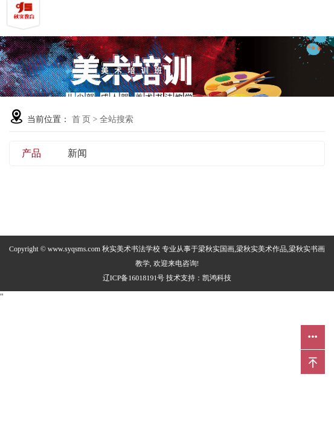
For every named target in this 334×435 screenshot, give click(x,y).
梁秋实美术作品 (261, 249)
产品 (31, 153)
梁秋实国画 (216, 249)
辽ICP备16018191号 (134, 278)
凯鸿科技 (216, 278)
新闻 (77, 153)
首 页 (81, 119)
